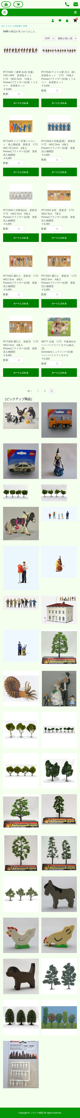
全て (3, 26)
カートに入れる (20, 103)
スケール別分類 (14, 26)
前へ (29, 391)
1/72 (25, 26)
